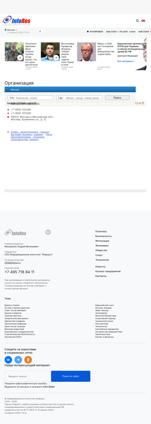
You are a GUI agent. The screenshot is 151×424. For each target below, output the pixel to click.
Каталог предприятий (108, 271)
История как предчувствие (108, 331)
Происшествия (102, 334)
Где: (60, 97)
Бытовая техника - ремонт (27, 134)
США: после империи (15, 310)
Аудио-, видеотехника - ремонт (30, 131)
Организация (19, 83)
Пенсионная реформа (15, 323)
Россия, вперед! (103, 308)
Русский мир (101, 323)
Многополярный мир (105, 315)
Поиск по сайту (70, 376)
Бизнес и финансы (104, 337)
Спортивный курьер (105, 318)
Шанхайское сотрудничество (19, 331)
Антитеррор (101, 313)
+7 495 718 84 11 (19, 272)
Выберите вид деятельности (25, 103)
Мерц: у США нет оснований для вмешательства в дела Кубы (106, 48)
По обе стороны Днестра (17, 308)
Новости (100, 266)
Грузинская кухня (104, 321)
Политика (101, 231)
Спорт (98, 255)
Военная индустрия (14, 329)
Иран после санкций (15, 326)
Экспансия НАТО (13, 337)
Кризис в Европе (13, 313)
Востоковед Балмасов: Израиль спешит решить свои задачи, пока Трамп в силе (67, 54)
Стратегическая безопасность (20, 334)
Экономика (102, 245)
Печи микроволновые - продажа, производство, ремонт (31, 137)
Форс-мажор (101, 310)
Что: (12, 97)
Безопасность (103, 236)
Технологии (102, 259)
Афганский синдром (15, 321)
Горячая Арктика (13, 315)
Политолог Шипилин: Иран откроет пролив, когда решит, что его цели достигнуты (31, 54)
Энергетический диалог (16, 318)
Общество (101, 250)
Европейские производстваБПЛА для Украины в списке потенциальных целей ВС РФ (133, 47)
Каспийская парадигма (107, 329)
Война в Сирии (12, 305)
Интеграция (102, 240)
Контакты (100, 276)
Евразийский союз (104, 305)
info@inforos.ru (13, 262)
